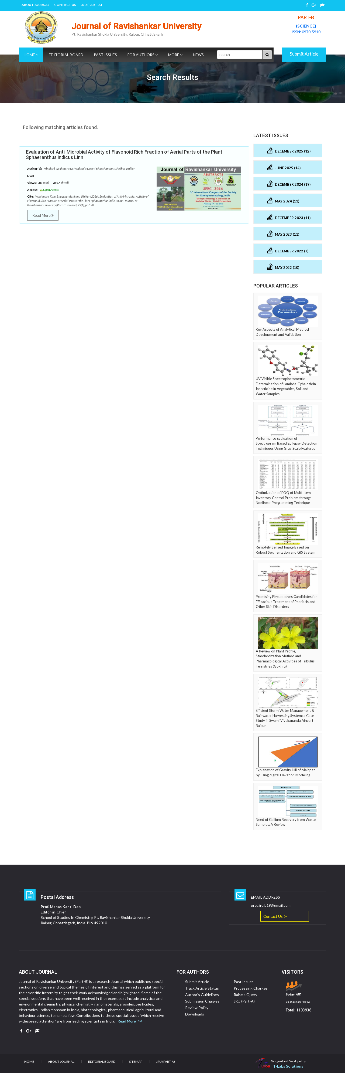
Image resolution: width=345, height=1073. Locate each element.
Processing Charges (251, 988)
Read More (43, 215)
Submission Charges (202, 1001)
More (175, 54)
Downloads (194, 1014)
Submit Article (304, 54)
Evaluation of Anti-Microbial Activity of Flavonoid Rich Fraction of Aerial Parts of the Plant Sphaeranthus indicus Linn (124, 154)
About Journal (35, 5)
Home (31, 54)
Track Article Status (202, 988)
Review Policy (196, 1007)
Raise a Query (245, 994)
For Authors (142, 54)
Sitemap (135, 1062)
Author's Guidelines (202, 994)
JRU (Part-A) (91, 5)
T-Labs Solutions (288, 1066)
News (198, 54)
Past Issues (105, 54)
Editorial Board (66, 54)
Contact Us (65, 5)
